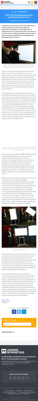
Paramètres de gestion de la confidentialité (19, 393)
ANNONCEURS (18, 390)
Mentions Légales (28, 390)
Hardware (14, 11)
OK (33, 324)
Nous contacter (9, 390)
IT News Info (27, 361)
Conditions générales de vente (26, 392)
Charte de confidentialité (10, 392)
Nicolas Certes (6, 301)
